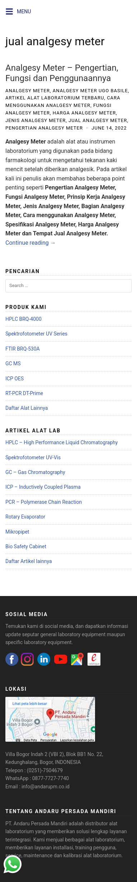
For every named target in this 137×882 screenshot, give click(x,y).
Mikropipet (17, 532)
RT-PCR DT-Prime (24, 393)
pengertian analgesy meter (44, 128)
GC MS (13, 363)
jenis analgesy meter (35, 120)
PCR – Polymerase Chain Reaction (43, 502)
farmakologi (20, 160)
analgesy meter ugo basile (90, 90)
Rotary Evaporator (25, 517)
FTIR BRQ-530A (22, 349)
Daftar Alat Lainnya (26, 408)
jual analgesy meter (97, 120)
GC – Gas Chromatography (35, 472)
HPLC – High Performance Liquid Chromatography (61, 442)
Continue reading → (30, 242)
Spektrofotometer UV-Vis (33, 457)
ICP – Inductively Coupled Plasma (43, 487)
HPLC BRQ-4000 (23, 319)
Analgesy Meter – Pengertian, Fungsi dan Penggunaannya (61, 73)
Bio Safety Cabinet (25, 546)
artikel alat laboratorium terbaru (54, 97)
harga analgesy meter (84, 113)
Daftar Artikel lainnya (28, 561)
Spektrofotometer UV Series (36, 334)
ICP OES (14, 378)
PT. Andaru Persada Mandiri (36, 823)
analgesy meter (27, 90)
